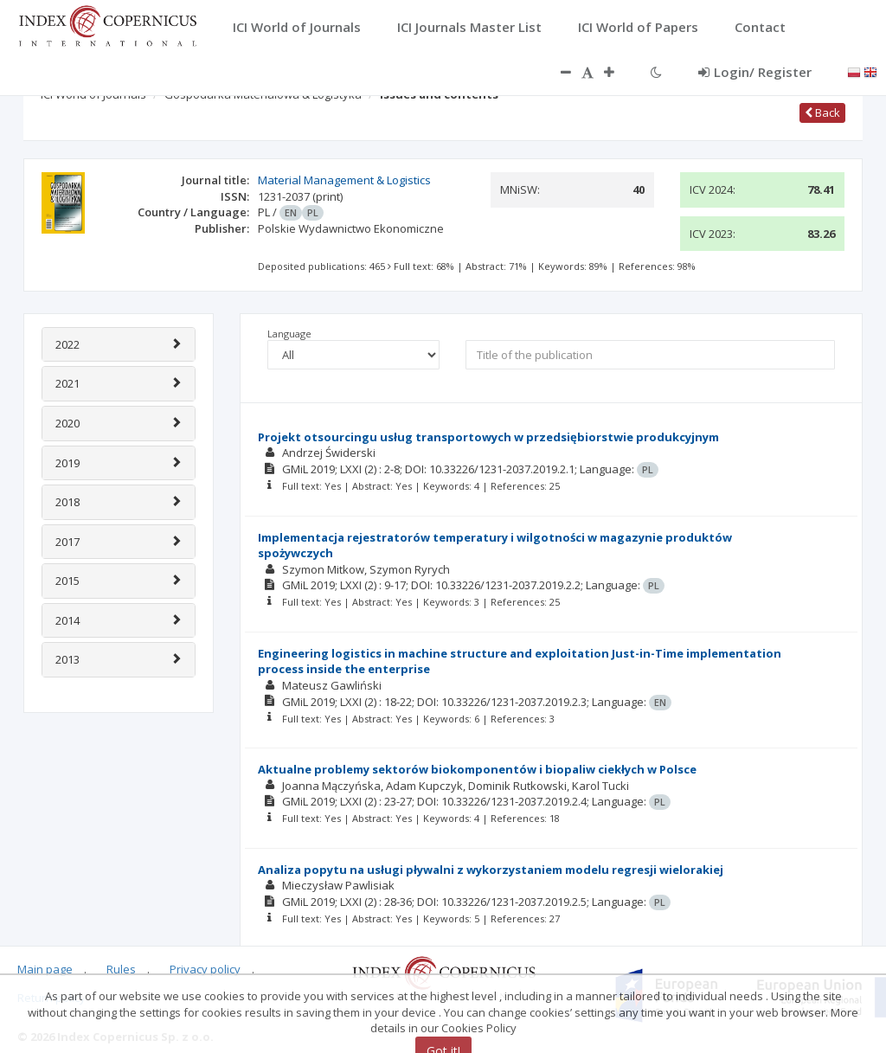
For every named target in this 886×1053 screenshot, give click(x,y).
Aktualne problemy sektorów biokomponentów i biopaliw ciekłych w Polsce (477, 769)
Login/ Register (755, 71)
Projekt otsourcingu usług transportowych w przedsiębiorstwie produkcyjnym (488, 437)
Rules (121, 969)
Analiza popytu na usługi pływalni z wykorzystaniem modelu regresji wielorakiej (490, 869)
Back (822, 112)
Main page (45, 969)
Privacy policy (205, 969)
